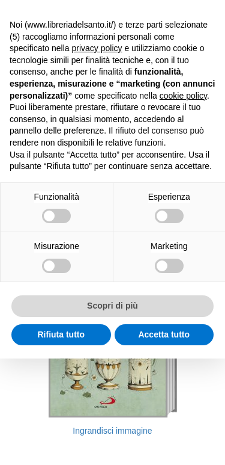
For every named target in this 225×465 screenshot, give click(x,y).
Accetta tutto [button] (164, 334)
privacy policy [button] (97, 48)
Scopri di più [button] (112, 305)
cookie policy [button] (183, 95)
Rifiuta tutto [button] (61, 334)
